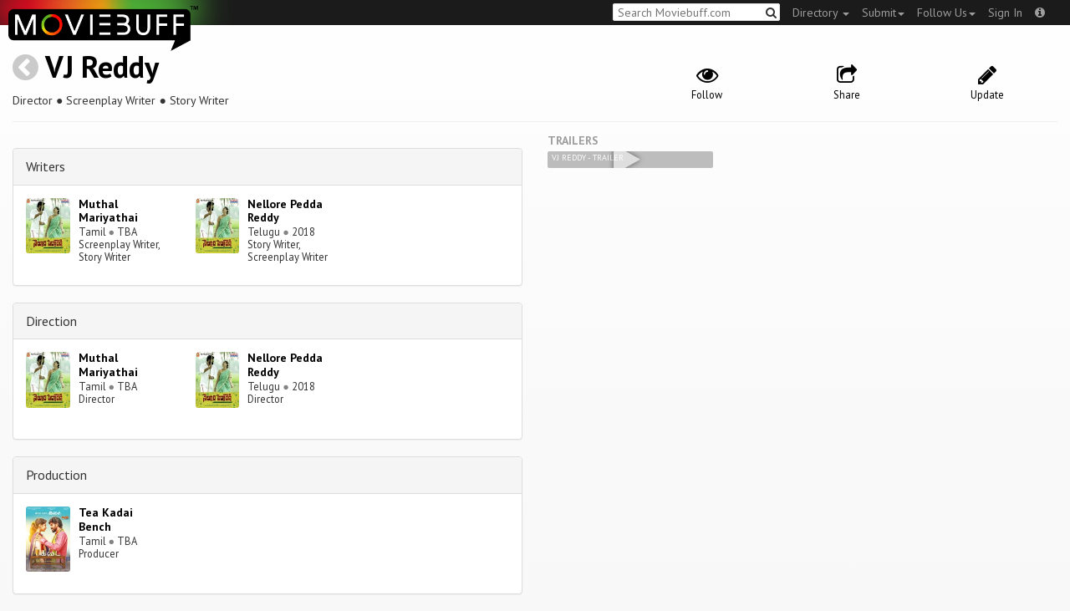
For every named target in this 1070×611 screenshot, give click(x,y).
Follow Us (946, 12)
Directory (820, 12)
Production (56, 474)
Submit (883, 12)
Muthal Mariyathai (108, 211)
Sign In (1005, 12)
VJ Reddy (102, 66)
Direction (51, 321)
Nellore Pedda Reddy (285, 211)
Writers (45, 166)
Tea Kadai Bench (106, 519)
